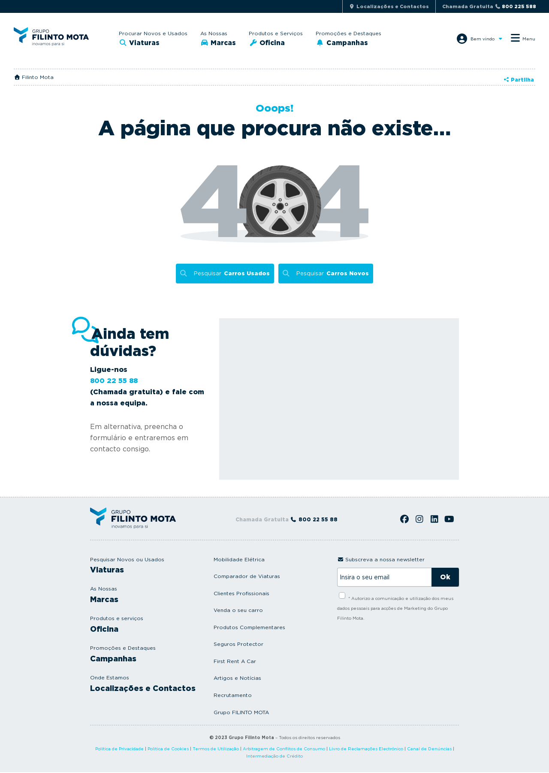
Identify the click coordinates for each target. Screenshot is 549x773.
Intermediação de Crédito (274, 756)
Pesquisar (230, 274)
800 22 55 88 (114, 381)
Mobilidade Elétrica (239, 560)
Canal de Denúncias (429, 749)
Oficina (273, 42)
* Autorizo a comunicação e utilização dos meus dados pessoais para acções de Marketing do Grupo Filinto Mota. (395, 608)
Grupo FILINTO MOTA (241, 713)
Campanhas (349, 42)
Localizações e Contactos (143, 689)
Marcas (220, 42)
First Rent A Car (235, 662)
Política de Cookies (168, 749)
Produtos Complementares (249, 628)
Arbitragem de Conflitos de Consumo (284, 749)
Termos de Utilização (216, 749)
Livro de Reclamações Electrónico (366, 749)
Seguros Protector (238, 645)
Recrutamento (233, 696)
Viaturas (142, 42)
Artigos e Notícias (237, 679)
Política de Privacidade (119, 749)
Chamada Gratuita (489, 6)
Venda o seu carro (238, 611)
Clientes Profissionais (241, 594)
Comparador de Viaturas (247, 577)
